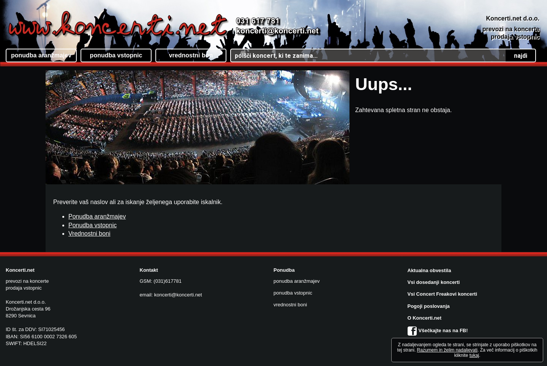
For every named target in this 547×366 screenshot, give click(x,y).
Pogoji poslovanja (429, 306)
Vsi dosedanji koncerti (434, 282)
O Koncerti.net (425, 318)
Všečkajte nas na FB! (438, 330)
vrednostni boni (290, 304)
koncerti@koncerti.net (178, 295)
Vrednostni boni (89, 233)
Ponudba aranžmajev (97, 216)
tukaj (474, 355)
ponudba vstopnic (293, 293)
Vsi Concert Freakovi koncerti (442, 294)
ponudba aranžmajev (296, 281)
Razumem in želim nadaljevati (447, 350)
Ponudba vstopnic (92, 225)
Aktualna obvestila (429, 270)
